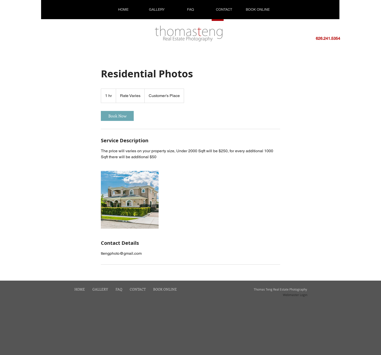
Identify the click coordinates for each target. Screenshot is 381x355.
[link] (117, 116)
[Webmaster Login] (295, 294)
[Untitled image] (130, 200)
